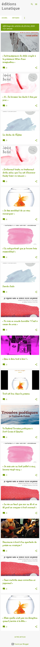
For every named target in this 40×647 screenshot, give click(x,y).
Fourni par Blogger (20, 644)
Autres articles (20, 637)
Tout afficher (7, 28)
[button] (36, 67)
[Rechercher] (32, 4)
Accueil (4, 18)
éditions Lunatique (11, 6)
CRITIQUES (15, 18)
